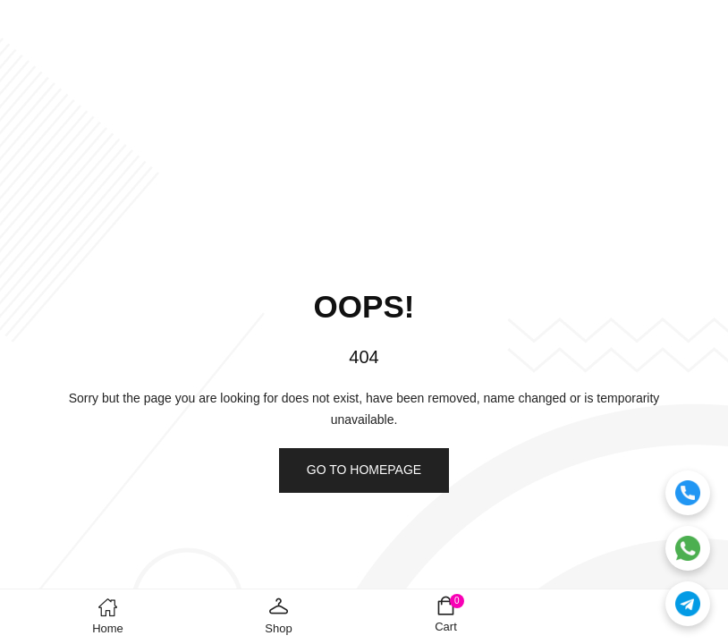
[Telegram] (687, 603)
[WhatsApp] (687, 548)
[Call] (687, 492)
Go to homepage (364, 469)
